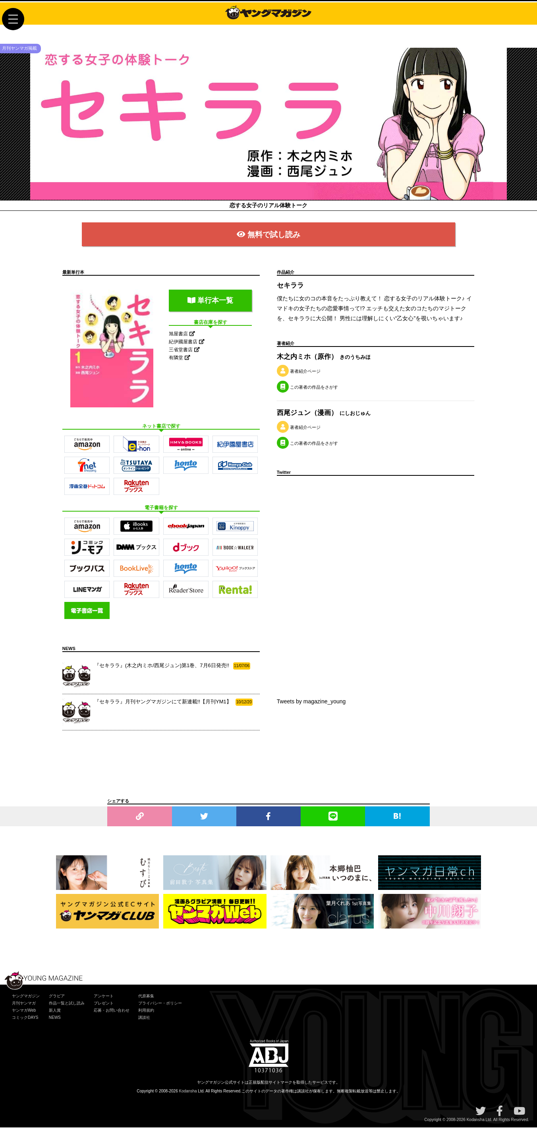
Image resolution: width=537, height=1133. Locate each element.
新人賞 (55, 1015)
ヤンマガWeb (24, 1015)
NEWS (55, 1022)
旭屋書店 (182, 339)
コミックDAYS (25, 1022)
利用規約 (146, 1015)
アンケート (104, 1001)
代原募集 (146, 1001)
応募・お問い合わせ (111, 1015)
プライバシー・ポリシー (160, 1008)
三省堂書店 (184, 355)
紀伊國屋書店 (186, 347)
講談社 (144, 1022)
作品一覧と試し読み (67, 1008)
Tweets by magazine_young (311, 706)
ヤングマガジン (26, 1001)
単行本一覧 (210, 306)
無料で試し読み (268, 238)
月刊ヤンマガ (24, 1008)
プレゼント (104, 1008)
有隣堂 (179, 363)
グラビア (57, 1001)
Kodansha (188, 1096)
